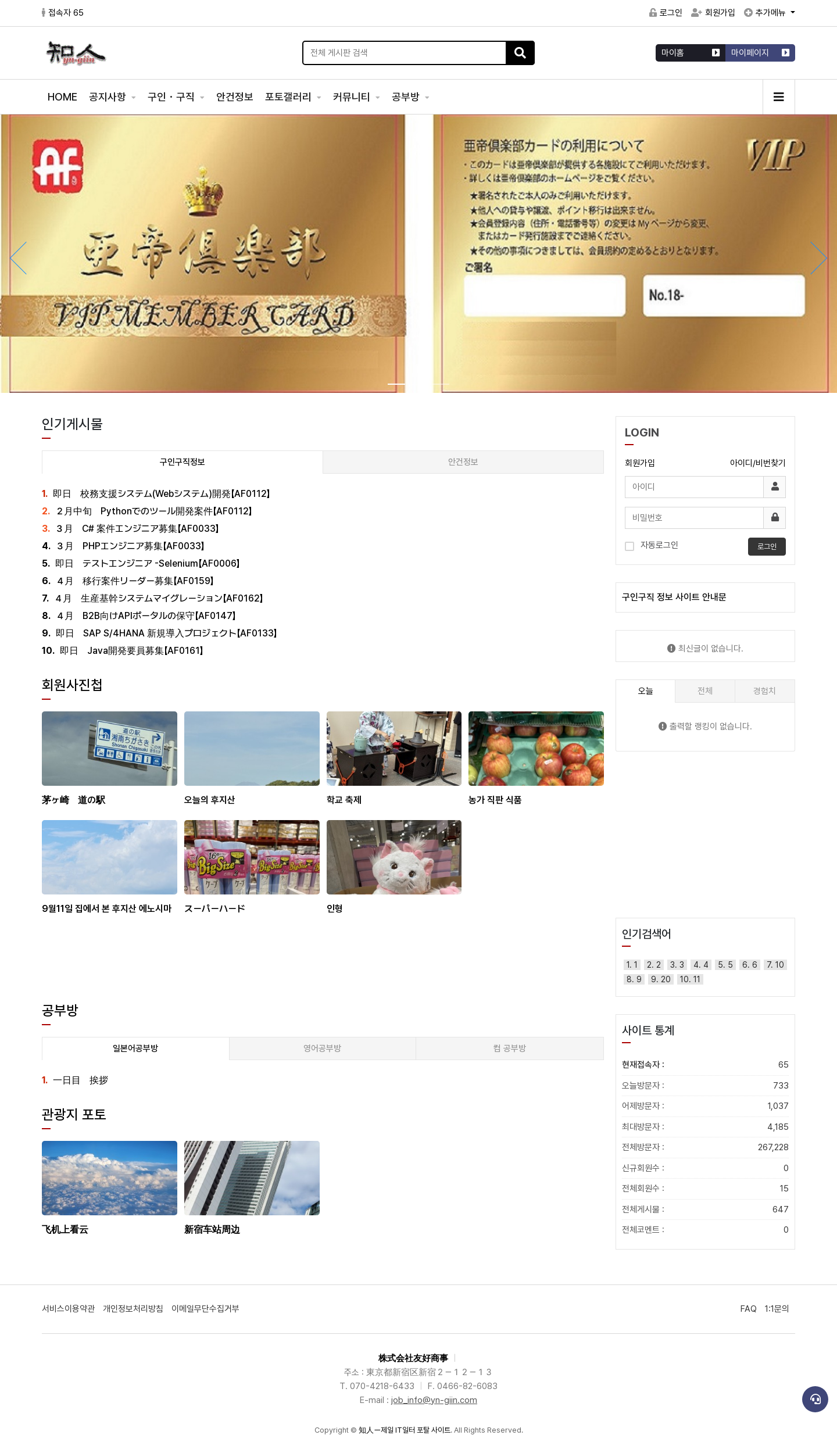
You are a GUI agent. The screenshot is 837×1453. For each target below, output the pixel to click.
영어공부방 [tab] (322, 1048)
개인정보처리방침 (133, 1309)
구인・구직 (172, 97)
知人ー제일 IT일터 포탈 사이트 (404, 1430)
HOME (62, 97)
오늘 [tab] (645, 691)
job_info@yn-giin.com (434, 1400)
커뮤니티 (353, 97)
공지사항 (108, 97)
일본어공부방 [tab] (135, 1048)
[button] (819, 258)
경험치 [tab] (764, 691)
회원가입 (713, 13)
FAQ (749, 1309)
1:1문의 (777, 1309)
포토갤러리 (289, 97)
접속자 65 (63, 13)
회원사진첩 (72, 685)
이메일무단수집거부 (205, 1309)
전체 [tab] (705, 691)
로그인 (665, 13)
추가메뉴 (766, 13)
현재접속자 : (705, 1065)
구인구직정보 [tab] (182, 462)
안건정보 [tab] (463, 462)
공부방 (407, 97)
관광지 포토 (74, 1114)
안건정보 (234, 97)
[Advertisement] (323, 972)
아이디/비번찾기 (758, 463)
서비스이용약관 (68, 1309)
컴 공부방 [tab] (509, 1048)
